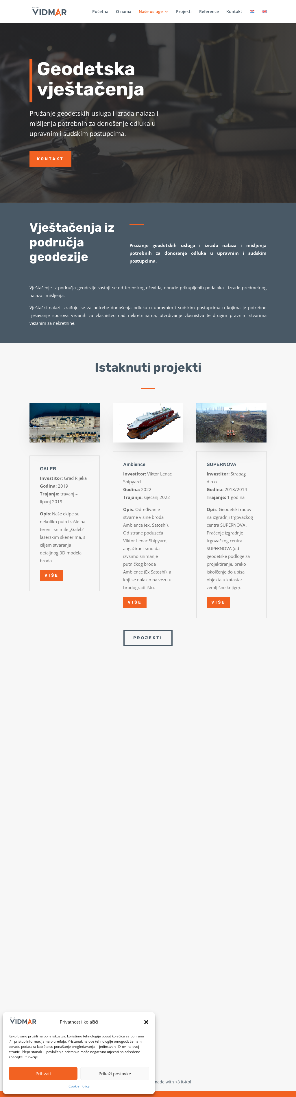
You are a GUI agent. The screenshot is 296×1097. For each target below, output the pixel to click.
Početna (100, 12)
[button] (146, 1022)
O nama (123, 12)
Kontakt (234, 12)
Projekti (184, 12)
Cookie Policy (79, 1086)
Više (52, 575)
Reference (209, 12)
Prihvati (43, 1073)
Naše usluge (151, 12)
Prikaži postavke (115, 1073)
